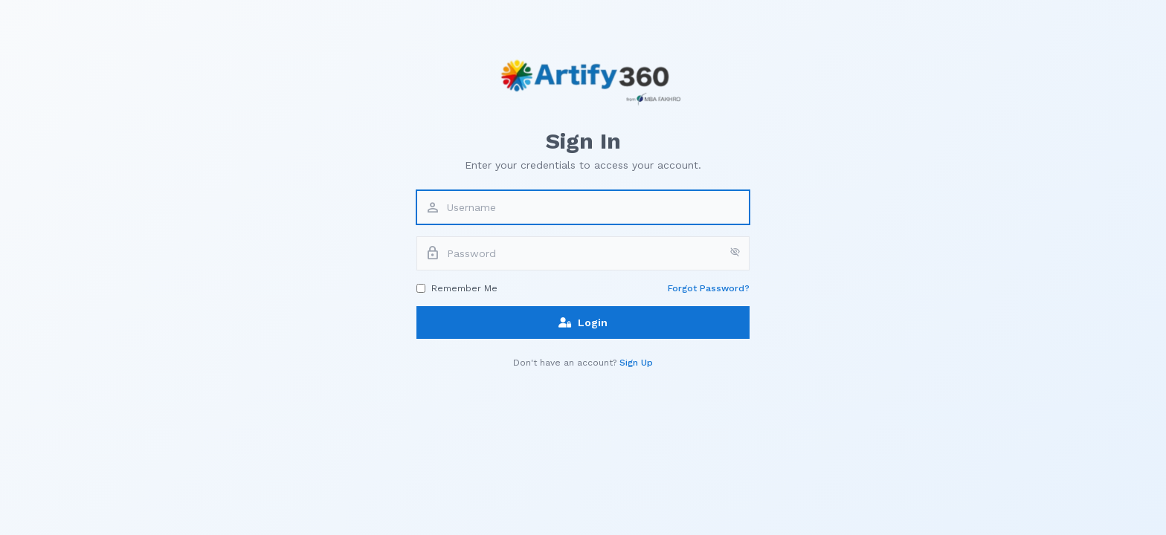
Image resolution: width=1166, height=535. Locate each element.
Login (583, 322)
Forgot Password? (709, 288)
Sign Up (636, 362)
